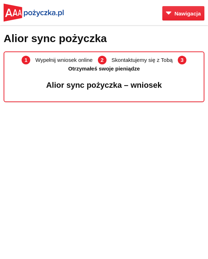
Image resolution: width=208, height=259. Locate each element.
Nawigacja (183, 13)
